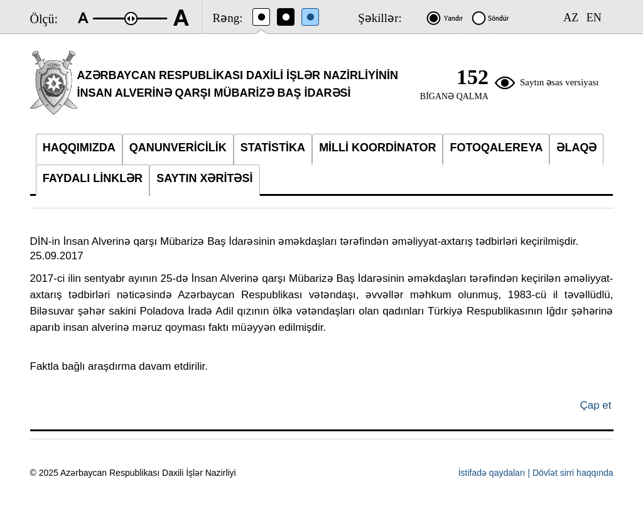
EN (594, 17)
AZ (570, 17)
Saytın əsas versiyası (559, 82)
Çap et (595, 405)
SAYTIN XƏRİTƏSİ (204, 178)
